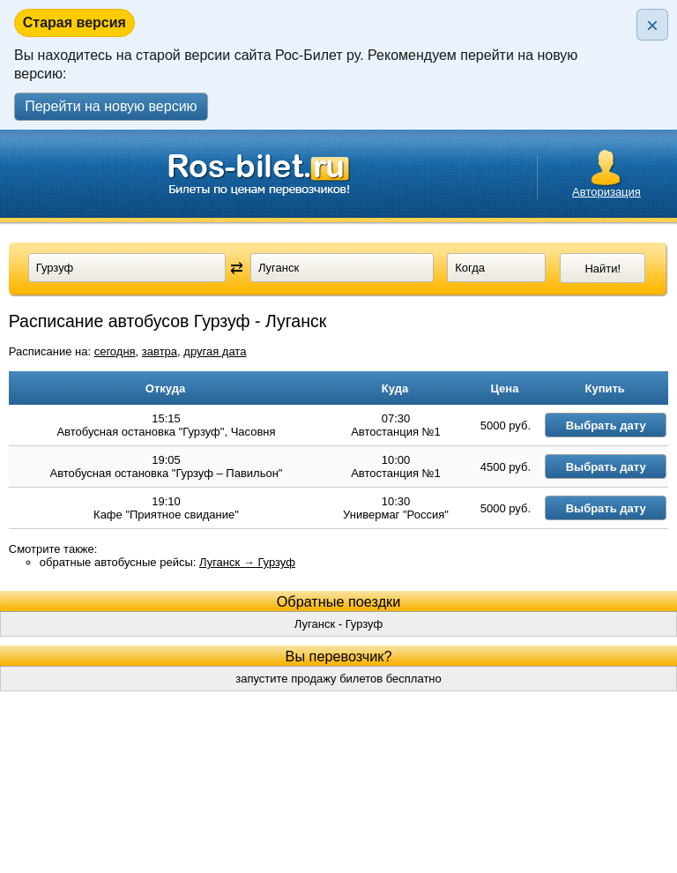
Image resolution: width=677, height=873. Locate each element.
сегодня (115, 351)
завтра (159, 351)
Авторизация (606, 191)
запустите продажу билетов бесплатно (338, 711)
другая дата (214, 351)
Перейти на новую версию (111, 106)
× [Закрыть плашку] (652, 25)
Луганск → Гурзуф (247, 594)
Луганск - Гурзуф (338, 656)
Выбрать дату (625, 430)
